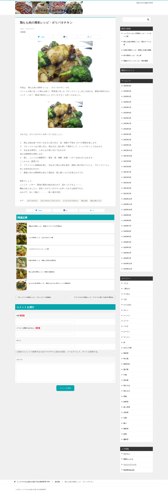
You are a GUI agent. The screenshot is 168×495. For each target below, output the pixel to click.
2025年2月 (127, 96)
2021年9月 (127, 161)
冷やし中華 (127, 348)
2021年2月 (127, 193)
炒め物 (23, 32)
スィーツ (126, 315)
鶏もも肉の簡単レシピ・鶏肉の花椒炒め (42, 272)
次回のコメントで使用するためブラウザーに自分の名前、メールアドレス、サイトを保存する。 (58, 352)
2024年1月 (127, 107)
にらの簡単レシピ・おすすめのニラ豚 (41, 237)
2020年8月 (127, 220)
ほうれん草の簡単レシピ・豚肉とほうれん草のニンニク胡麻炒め (50, 283)
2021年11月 (127, 150)
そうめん (126, 294)
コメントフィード (129, 464)
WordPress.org (128, 470)
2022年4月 (127, 129)
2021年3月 (127, 188)
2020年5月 (127, 236)
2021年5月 (127, 177)
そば (125, 299)
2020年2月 (127, 253)
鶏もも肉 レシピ (96, 201)
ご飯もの (126, 288)
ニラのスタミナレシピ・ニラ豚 (39, 249)
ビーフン (126, 332)
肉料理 (125, 402)
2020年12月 (127, 199)
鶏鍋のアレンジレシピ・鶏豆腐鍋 (135, 61)
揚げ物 (125, 369)
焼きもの (126, 391)
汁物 (125, 375)
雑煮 (125, 434)
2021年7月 (127, 172)
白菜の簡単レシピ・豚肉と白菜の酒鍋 (137, 50)
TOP (33, 482)
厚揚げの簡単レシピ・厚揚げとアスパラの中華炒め (45, 226)
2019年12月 (127, 263)
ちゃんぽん (127, 305)
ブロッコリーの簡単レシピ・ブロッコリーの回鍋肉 (34, 297)
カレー (125, 310)
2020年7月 (127, 226)
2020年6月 (127, 231)
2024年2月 (127, 102)
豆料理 (125, 412)
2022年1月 (127, 145)
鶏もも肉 (84, 201)
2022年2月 (127, 140)
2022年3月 (127, 134)
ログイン (126, 454)
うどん (125, 283)
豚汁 (125, 423)
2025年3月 (127, 91)
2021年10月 (127, 156)
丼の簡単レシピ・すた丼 (132, 55)
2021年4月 (127, 183)
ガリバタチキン (32, 201)
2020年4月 (127, 242)
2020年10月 (127, 210)
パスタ (125, 326)
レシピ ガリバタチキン (70, 201)
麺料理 (125, 439)
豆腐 (125, 418)
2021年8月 (127, 166)
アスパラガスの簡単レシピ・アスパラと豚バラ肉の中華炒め (93, 297)
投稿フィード (128, 459)
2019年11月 (127, 269)
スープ (125, 321)
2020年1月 (127, 258)
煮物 (125, 396)
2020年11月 (127, 204)
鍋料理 (125, 429)
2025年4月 (127, 86)
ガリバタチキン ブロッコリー (50, 201)
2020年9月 (127, 215)
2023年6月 (127, 113)
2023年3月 (127, 118)
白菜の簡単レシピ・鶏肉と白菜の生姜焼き (42, 260)
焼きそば (126, 385)
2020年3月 (127, 247)
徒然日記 (126, 364)
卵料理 (125, 353)
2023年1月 (127, 123)
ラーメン (126, 337)
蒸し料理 (126, 407)
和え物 (125, 358)
